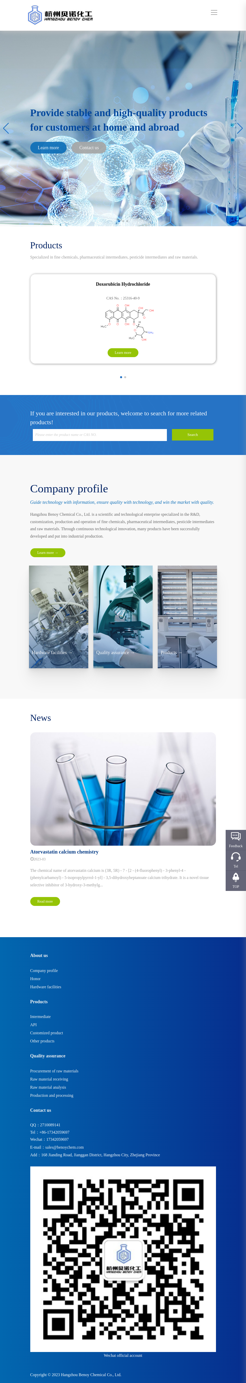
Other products (42, 1041)
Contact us (89, 147)
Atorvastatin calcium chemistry (64, 852)
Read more (45, 901)
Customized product (46, 1033)
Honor (35, 979)
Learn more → (47, 553)
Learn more (48, 147)
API (33, 1025)
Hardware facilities (45, 987)
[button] (119, 221)
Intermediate (40, 1016)
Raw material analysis (48, 1087)
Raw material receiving (49, 1079)
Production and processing (52, 1095)
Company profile (44, 970)
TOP (236, 887)
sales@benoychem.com (64, 1147)
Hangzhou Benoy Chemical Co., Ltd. (91, 1375)
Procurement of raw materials (54, 1071)
